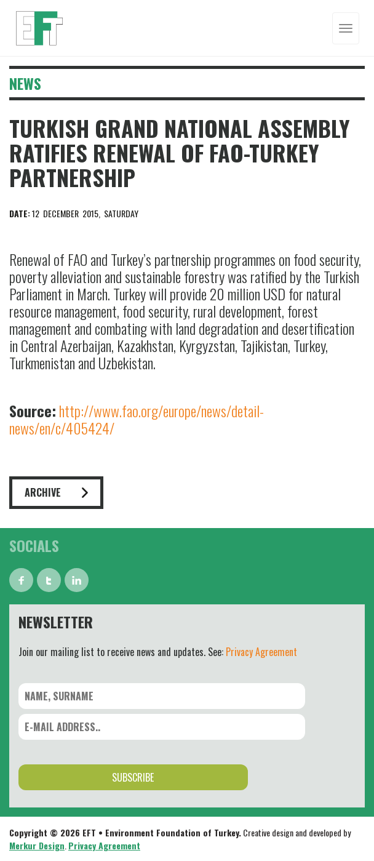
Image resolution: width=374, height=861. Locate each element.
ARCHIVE (56, 492)
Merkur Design (37, 845)
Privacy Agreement (261, 651)
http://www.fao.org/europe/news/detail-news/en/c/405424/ (136, 419)
